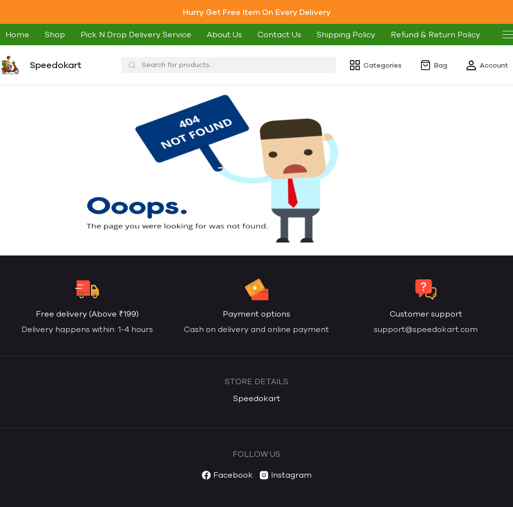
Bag (433, 65)
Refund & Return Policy (435, 34)
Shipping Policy (346, 34)
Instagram (285, 476)
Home (17, 34)
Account (486, 65)
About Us (224, 34)
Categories (375, 65)
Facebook (227, 476)
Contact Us (279, 34)
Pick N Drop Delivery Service (136, 34)
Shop (55, 34)
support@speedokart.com (426, 329)
